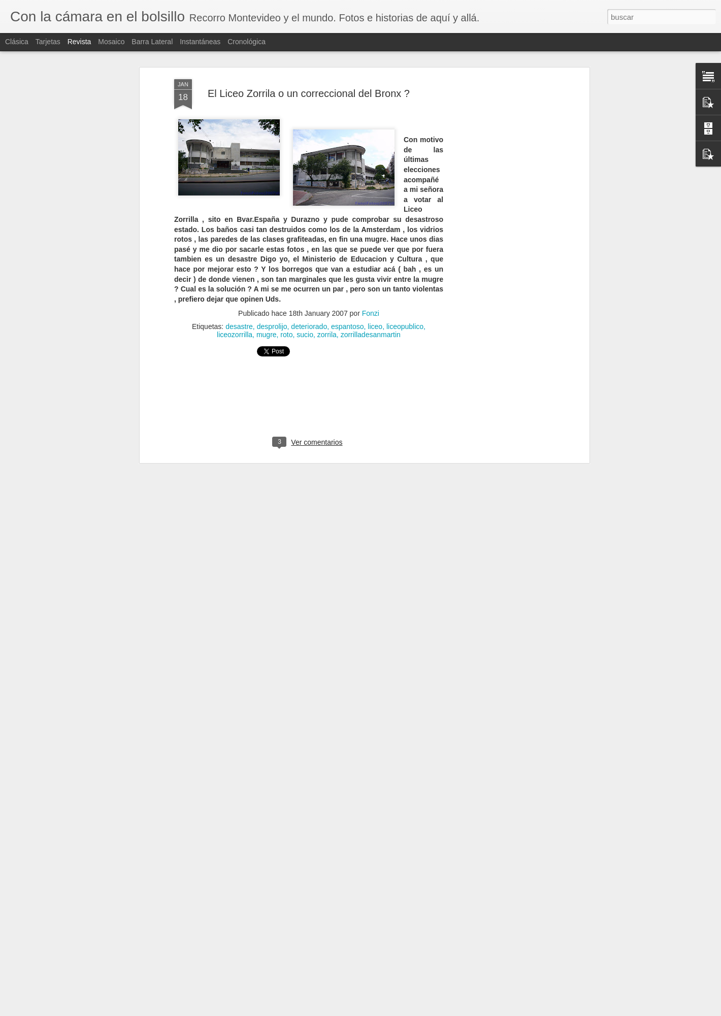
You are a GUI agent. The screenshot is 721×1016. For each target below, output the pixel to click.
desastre (239, 286)
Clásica (16, 42)
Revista (79, 42)
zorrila (327, 294)
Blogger (397, 1010)
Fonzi (370, 273)
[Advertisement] (499, 198)
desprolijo (272, 286)
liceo (375, 286)
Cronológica (246, 42)
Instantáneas (200, 42)
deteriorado (309, 286)
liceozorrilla (234, 294)
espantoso (347, 286)
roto (286, 294)
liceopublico (404, 286)
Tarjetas (48, 42)
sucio (305, 294)
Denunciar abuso (431, 1010)
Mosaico (111, 42)
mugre (266, 294)
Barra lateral (152, 42)
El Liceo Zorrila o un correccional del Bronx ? (309, 52)
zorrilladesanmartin (371, 294)
